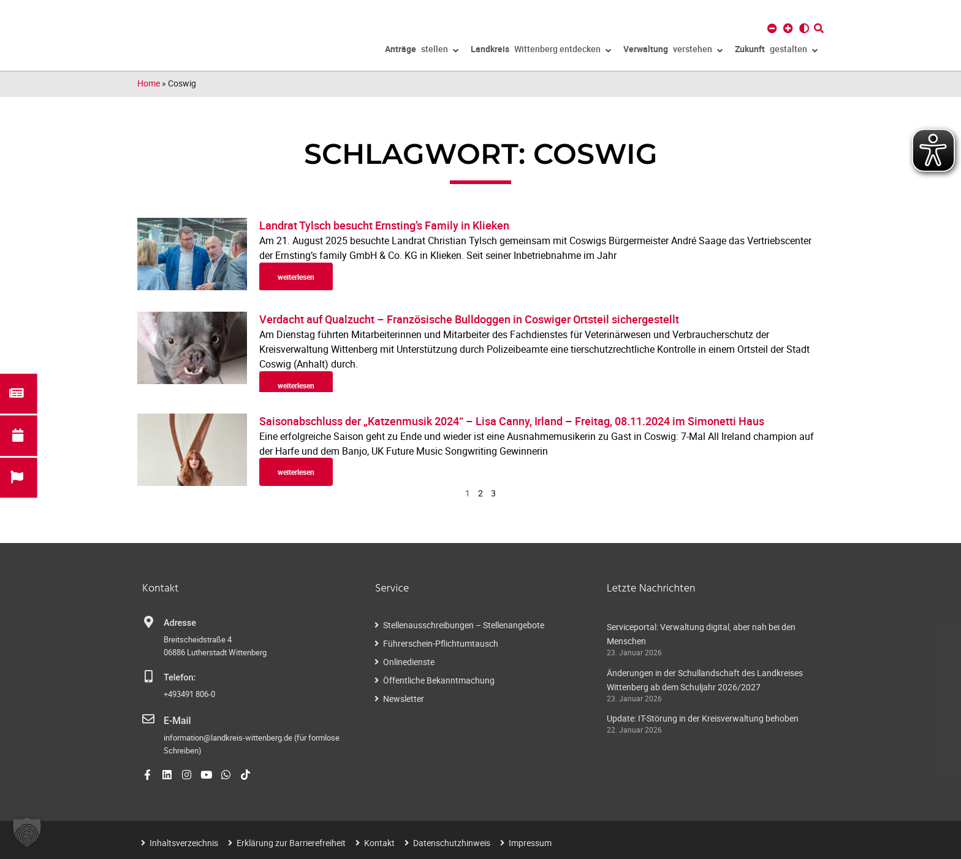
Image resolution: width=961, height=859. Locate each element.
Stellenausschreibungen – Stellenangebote (463, 625)
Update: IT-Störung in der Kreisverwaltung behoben (703, 718)
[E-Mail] (148, 719)
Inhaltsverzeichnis (184, 841)
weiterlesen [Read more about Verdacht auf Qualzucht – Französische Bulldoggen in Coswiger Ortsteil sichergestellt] (296, 385)
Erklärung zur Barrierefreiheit (291, 841)
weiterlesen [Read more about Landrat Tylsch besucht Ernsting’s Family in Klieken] (296, 277)
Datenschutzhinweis (451, 841)
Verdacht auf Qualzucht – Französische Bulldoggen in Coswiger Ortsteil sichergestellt (469, 319)
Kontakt (379, 841)
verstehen (673, 50)
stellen (421, 50)
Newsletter (403, 698)
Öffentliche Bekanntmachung (439, 680)
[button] (27, 832)
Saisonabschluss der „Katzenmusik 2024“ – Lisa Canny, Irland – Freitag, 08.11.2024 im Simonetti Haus (511, 421)
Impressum (530, 841)
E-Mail (176, 720)
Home (148, 83)
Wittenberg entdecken (541, 50)
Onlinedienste (409, 662)
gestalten (776, 50)
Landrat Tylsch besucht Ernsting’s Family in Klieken (384, 225)
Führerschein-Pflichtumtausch (440, 643)
